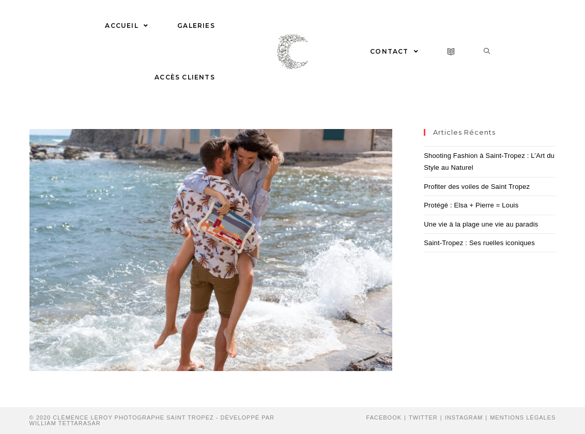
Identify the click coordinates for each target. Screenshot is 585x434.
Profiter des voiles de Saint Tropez (477, 186)
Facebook (384, 417)
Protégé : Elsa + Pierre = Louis (471, 205)
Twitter (423, 417)
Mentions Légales (523, 417)
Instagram (464, 417)
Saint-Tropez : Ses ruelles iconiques (479, 243)
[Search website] (487, 51)
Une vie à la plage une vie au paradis (481, 224)
